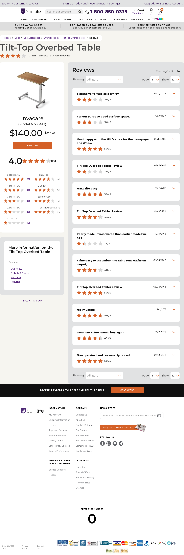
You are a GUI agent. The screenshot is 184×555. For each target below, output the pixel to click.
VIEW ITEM (32, 145)
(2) (28, 190)
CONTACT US (127, 390)
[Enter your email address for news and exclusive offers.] (131, 415)
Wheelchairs (69, 19)
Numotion (81, 467)
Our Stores (81, 430)
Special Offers (83, 472)
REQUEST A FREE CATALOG (117, 427)
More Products (137, 19)
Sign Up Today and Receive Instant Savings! (91, 3)
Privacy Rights (56, 440)
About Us (80, 420)
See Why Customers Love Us (20, 3)
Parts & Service (120, 19)
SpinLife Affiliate (84, 451)
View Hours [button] (137, 13)
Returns (15, 281)
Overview (16, 268)
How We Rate (83, 482)
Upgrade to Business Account (163, 3)
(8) (28, 179)
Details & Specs (20, 273)
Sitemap (80, 488)
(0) (28, 223)
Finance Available (57, 435)
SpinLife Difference (85, 425)
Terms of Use (40, 547)
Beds (81, 19)
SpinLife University (85, 477)
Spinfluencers (82, 435)
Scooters (24, 19)
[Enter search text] (64, 11)
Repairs (52, 475)
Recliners (56, 19)
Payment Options (58, 430)
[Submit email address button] (159, 416)
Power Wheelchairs (40, 19)
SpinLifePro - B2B (85, 446)
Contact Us (81, 414)
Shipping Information (59, 420)
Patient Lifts (91, 19)
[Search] (79, 11)
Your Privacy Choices (59, 446)
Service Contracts (57, 469)
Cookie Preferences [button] (59, 451)
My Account (55, 414)
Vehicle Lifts (104, 19)
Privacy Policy (25, 547)
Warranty (16, 277)
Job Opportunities (85, 440)
